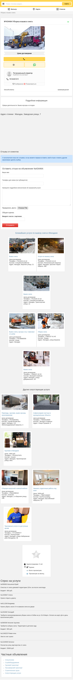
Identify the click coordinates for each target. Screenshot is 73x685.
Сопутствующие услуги (13, 671)
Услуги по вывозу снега (46, 255)
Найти (67, 4)
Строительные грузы (12, 669)
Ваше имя (5, 171)
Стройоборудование (12, 661)
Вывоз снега (13, 255)
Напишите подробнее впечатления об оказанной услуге (21, 186)
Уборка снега (42, 330)
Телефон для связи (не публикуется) (14, 178)
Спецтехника (9, 658)
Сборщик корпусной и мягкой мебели (14, 487)
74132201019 (14, 78)
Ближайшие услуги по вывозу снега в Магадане (36, 231)
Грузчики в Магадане (12, 449)
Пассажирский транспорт (13, 666)
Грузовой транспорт (12, 664)
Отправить (10, 224)
